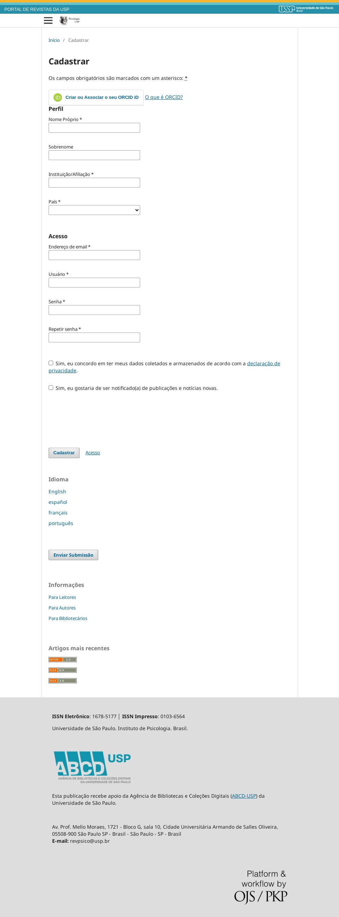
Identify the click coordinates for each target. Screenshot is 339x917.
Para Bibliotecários (68, 618)
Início (54, 40)
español (58, 502)
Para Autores (62, 608)
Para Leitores (62, 597)
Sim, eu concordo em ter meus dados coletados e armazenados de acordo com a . (165, 367)
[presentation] (102, 416)
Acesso (93, 452)
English (57, 491)
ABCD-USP (244, 795)
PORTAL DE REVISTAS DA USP (37, 9)
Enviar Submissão (73, 555)
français (58, 512)
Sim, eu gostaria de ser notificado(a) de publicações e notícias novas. (133, 388)
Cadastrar (64, 452)
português (61, 523)
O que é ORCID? (164, 97)
